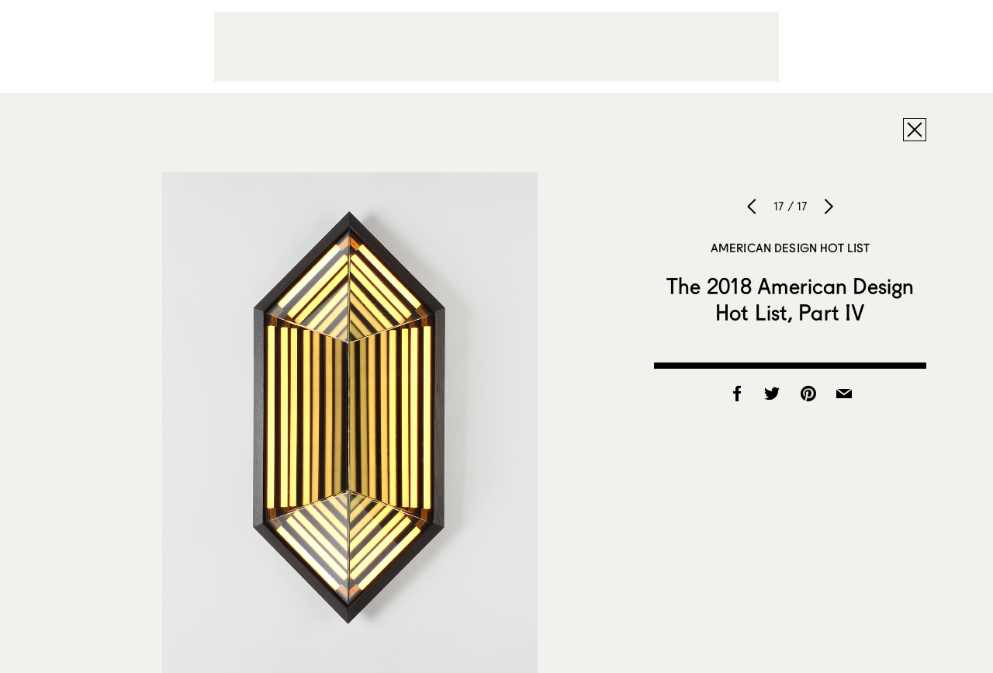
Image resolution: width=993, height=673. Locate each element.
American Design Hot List (790, 248)
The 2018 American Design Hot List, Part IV (790, 298)
